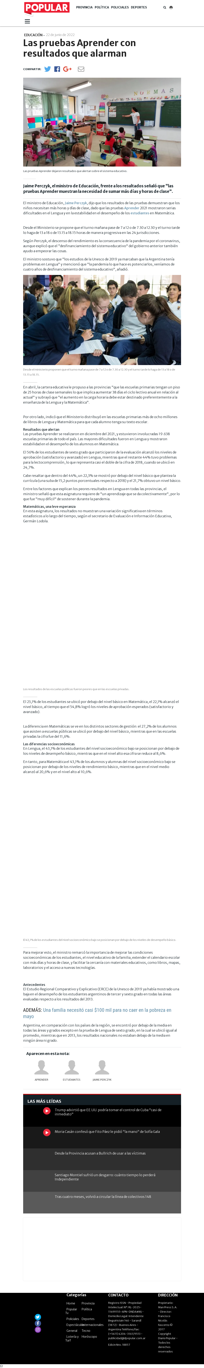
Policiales (120, 7)
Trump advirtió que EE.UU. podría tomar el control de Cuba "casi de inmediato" (108, 1112)
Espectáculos (76, 1325)
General (72, 1331)
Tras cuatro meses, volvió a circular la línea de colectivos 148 (103, 1197)
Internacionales (93, 1325)
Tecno (86, 1331)
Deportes (139, 7)
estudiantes (140, 213)
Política (102, 7)
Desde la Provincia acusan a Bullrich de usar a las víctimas (100, 1153)
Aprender (131, 208)
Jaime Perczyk (76, 203)
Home (71, 1303)
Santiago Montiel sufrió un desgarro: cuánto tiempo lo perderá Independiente (105, 1177)
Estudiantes (71, 1079)
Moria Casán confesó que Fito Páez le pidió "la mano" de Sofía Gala (107, 1131)
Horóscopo (89, 1337)
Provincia (84, 7)
